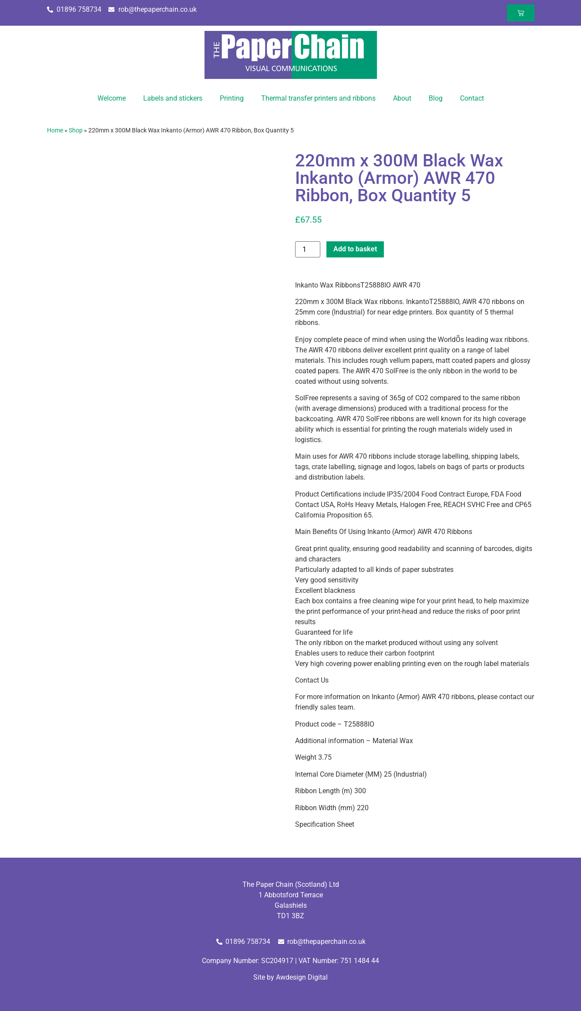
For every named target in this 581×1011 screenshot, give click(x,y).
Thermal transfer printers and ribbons (318, 98)
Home (55, 130)
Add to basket (355, 249)
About (402, 98)
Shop (76, 130)
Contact (472, 98)
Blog (436, 98)
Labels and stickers (172, 98)
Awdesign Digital (302, 977)
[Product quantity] (307, 249)
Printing (232, 98)
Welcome (111, 98)
